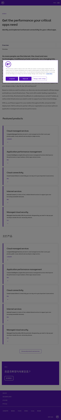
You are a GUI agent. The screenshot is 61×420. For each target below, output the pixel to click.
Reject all (25, 78)
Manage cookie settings (40, 78)
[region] (30, 71)
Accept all (12, 78)
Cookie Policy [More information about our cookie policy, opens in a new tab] (49, 73)
